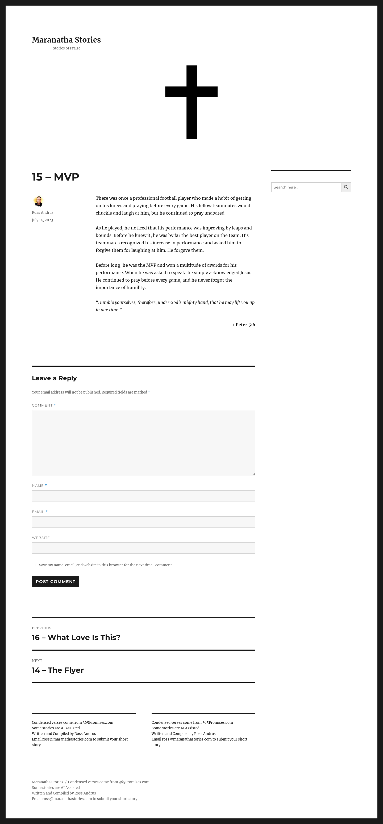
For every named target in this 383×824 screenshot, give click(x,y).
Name (39, 485)
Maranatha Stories (66, 40)
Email (40, 511)
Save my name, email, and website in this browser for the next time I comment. (106, 565)
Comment (44, 405)
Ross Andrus (42, 212)
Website (41, 538)
